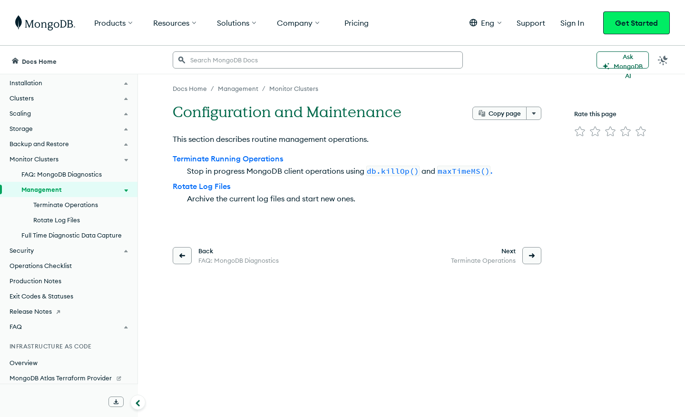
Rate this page (595, 114)
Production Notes (35, 281)
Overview (24, 363)
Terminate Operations (65, 204)
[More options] (533, 113)
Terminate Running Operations (228, 158)
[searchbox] (318, 60)
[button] (485, 23)
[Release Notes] (68, 311)
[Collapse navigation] (138, 402)
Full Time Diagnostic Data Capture (71, 235)
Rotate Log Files (56, 220)
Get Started (636, 23)
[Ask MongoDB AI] (623, 60)
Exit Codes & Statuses (41, 296)
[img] (580, 131)
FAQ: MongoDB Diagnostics (61, 174)
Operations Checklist (41, 265)
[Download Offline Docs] (116, 402)
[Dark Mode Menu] (663, 60)
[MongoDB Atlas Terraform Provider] (68, 378)
